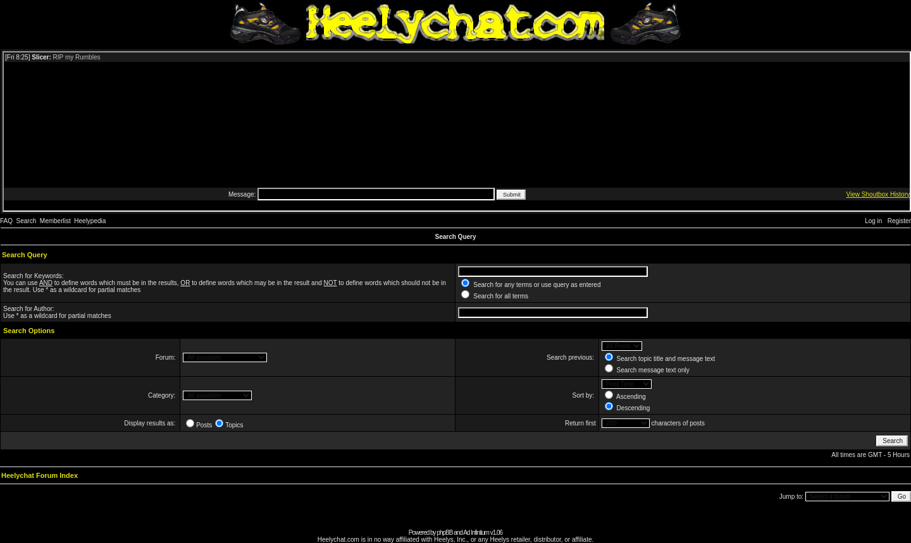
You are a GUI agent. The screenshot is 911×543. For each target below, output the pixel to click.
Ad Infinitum (476, 532)
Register (899, 220)
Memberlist (55, 220)
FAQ (6, 220)
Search (26, 220)
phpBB (444, 532)
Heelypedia (90, 220)
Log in (873, 220)
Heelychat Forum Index (39, 475)
